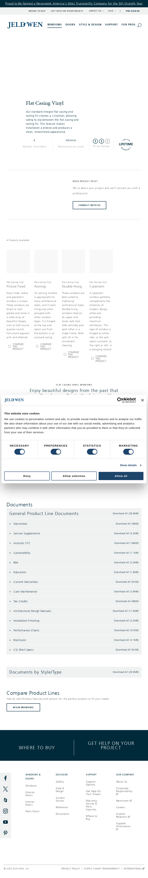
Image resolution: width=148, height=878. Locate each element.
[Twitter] (5, 789)
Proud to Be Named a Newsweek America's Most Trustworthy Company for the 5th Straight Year (74, 3)
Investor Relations (123, 815)
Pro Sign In (133, 11)
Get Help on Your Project (67, 11)
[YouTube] (5, 822)
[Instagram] (5, 811)
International (133, 869)
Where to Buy (37, 11)
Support (111, 24)
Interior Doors (30, 803)
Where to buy (37, 747)
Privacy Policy (70, 869)
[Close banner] (142, 400)
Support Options (91, 783)
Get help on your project (111, 745)
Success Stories (60, 799)
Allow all (121, 475)
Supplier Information (123, 826)
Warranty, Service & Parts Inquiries (92, 805)
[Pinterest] (5, 833)
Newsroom (124, 800)
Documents (62, 813)
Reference (62, 807)
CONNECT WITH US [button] (89, 205)
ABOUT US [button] (96, 11)
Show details (128, 465)
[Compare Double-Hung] (73, 354)
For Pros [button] (128, 24)
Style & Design (60, 790)
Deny (27, 475)
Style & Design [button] (90, 24)
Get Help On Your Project (93, 793)
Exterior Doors (30, 794)
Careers (120, 807)
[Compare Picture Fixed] (18, 346)
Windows (31, 785)
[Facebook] (5, 778)
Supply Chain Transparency (102, 869)
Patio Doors (33, 811)
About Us (121, 781)
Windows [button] (54, 24)
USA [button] (112, 11)
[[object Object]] (25, 25)
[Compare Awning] (46, 346)
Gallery (60, 781)
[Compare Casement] (101, 358)
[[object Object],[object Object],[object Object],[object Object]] (18, 309)
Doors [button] (70, 24)
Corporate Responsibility (124, 791)
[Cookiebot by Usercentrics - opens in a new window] (120, 400)
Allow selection (74, 475)
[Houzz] (5, 800)
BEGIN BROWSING (23, 707)
